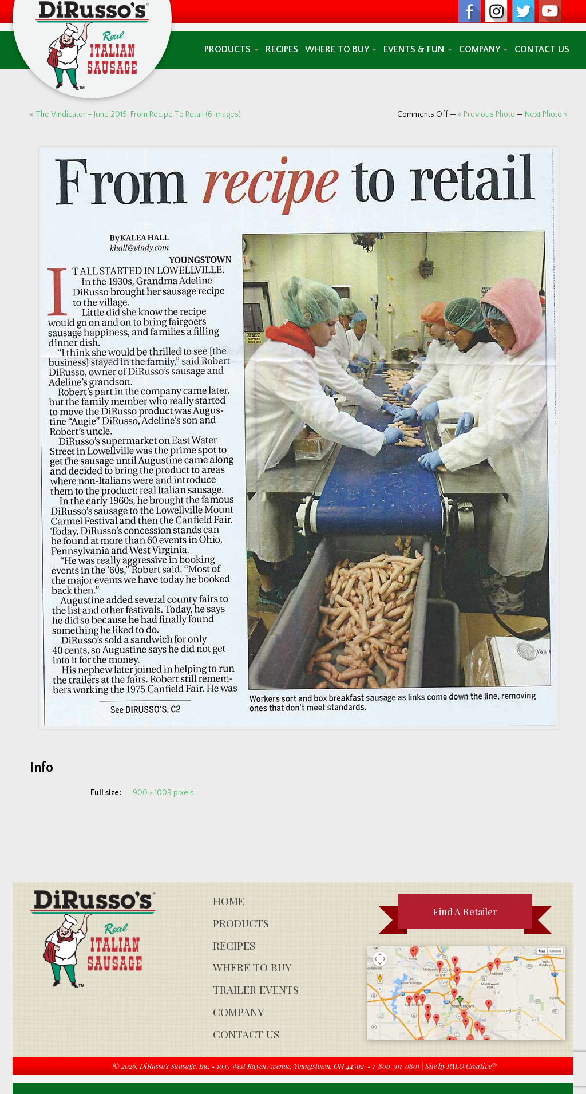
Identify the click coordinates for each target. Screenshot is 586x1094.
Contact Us (541, 49)
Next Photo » (546, 114)
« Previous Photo (486, 114)
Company (483, 49)
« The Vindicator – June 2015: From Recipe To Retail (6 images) (135, 114)
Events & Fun (417, 49)
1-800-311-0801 (396, 1066)
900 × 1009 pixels (163, 792)
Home (228, 901)
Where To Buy (341, 49)
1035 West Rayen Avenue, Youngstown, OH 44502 (290, 1066)
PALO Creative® (472, 1066)
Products (231, 49)
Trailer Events (256, 989)
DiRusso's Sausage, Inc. (175, 1066)
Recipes (282, 49)
